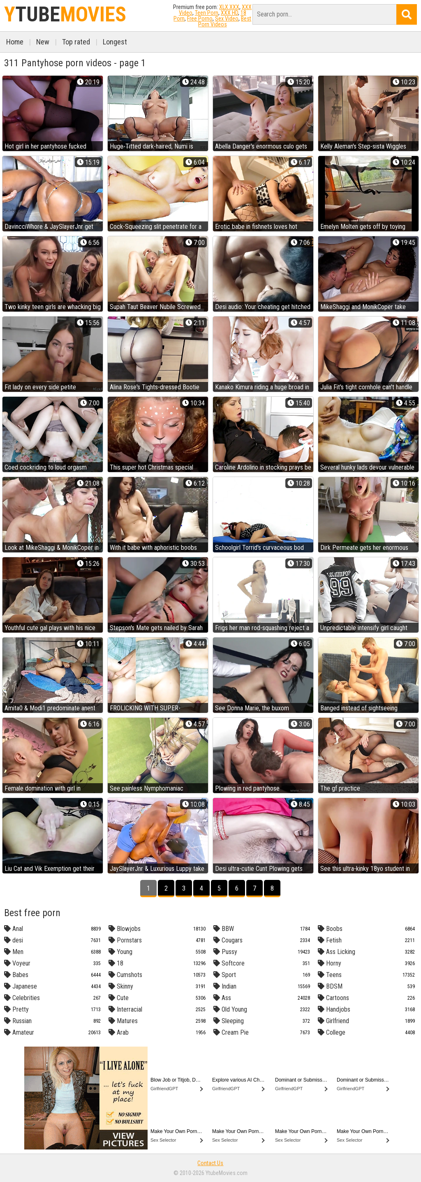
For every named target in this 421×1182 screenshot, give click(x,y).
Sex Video (226, 18)
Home (14, 41)
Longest (115, 41)
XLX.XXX (229, 7)
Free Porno (200, 18)
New (42, 41)
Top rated (76, 41)
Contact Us (210, 1163)
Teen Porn (206, 12)
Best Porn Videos (225, 21)
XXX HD (229, 12)
